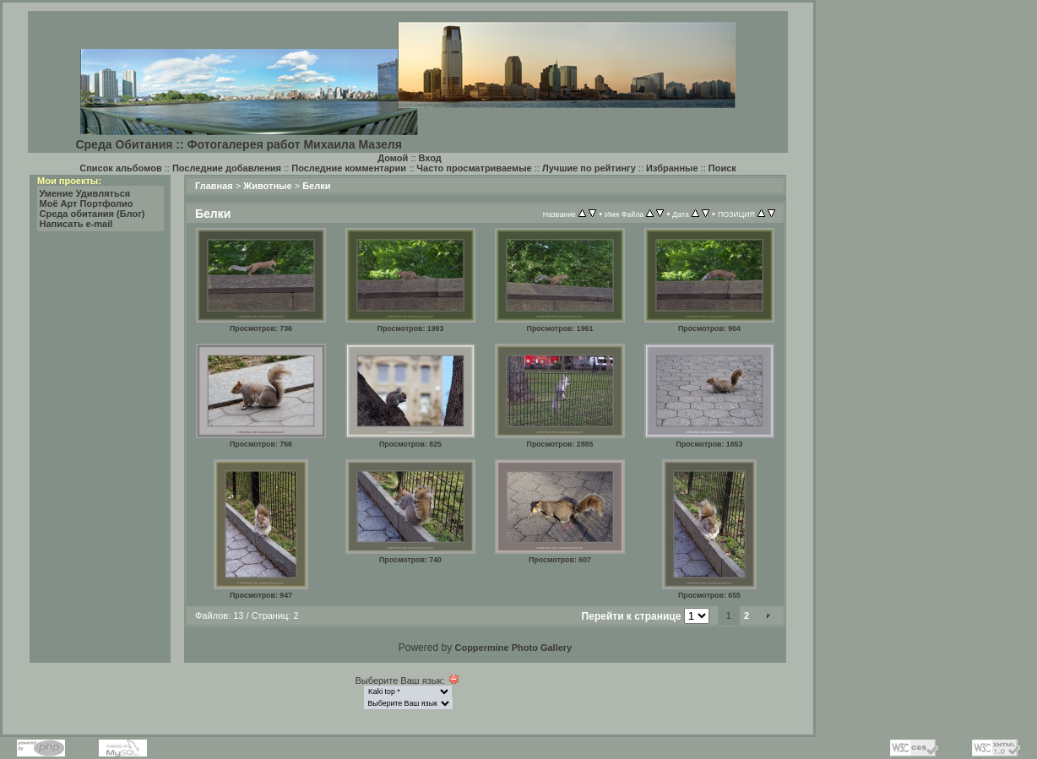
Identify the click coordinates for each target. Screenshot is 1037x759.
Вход (430, 158)
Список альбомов (120, 168)
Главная (214, 186)
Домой (392, 158)
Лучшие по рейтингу (589, 168)
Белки (316, 186)
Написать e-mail (76, 224)
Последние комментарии (348, 168)
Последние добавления (226, 168)
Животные (267, 186)
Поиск (722, 168)
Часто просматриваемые (473, 168)
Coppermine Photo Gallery (513, 647)
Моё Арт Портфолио (86, 203)
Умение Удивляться (85, 193)
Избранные (672, 168)
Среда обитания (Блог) (92, 214)
